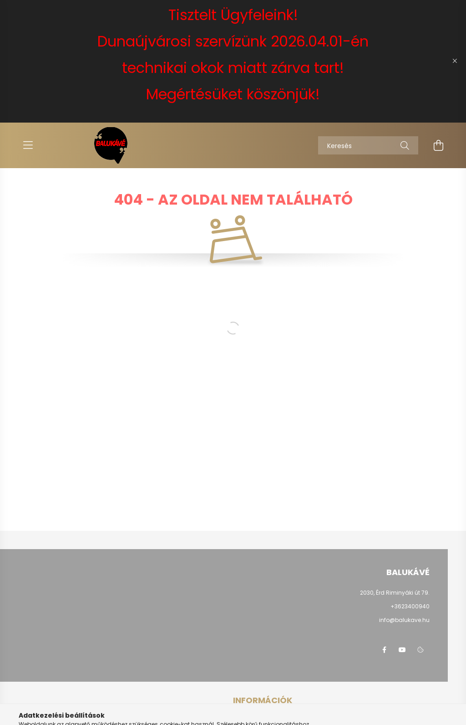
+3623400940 (410, 606)
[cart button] (438, 145)
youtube (402, 650)
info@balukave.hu (404, 620)
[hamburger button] (28, 145)
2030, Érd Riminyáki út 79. (395, 592)
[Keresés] (368, 145)
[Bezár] (454, 61)
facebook (384, 650)
